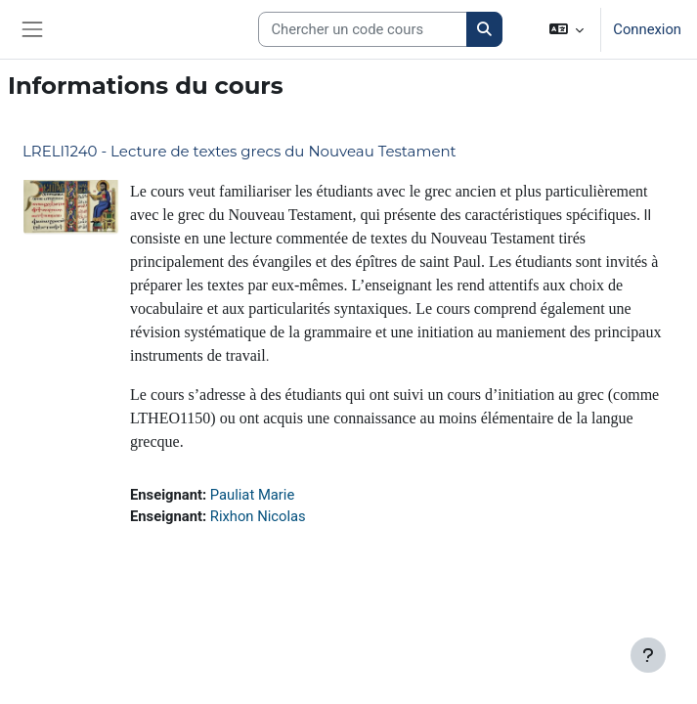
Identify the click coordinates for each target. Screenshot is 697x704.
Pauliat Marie (252, 495)
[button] (566, 29)
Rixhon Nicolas (258, 516)
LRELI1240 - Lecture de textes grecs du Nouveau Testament (239, 151)
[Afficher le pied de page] (648, 655)
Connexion (647, 29)
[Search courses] (362, 29)
